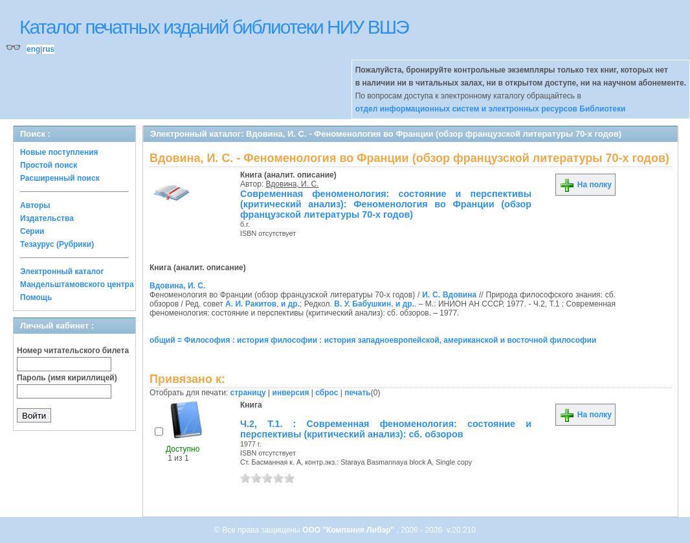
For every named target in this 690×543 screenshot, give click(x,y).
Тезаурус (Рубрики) (57, 244)
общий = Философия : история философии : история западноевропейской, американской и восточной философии (373, 340)
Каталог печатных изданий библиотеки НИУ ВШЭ (213, 27)
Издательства (47, 218)
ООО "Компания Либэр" (349, 530)
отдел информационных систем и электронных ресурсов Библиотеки (490, 108)
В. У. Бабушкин (362, 303)
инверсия (291, 392)
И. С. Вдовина (449, 294)
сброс (326, 392)
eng (33, 49)
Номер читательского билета (73, 350)
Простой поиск (48, 165)
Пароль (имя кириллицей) (67, 377)
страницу (248, 392)
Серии (32, 231)
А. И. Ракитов (250, 303)
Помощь (36, 297)
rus (48, 49)
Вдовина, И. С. (292, 184)
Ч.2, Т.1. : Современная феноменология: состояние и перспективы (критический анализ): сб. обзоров (385, 429)
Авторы (35, 205)
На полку (585, 184)
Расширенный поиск (60, 178)
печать (357, 392)
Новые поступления (59, 152)
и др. (290, 303)
